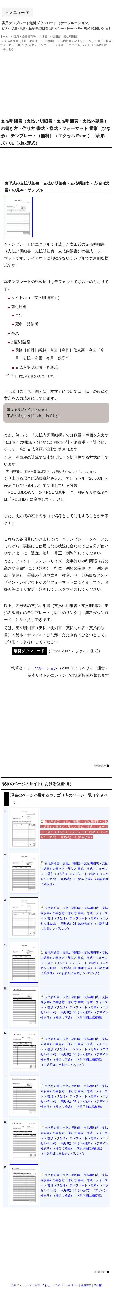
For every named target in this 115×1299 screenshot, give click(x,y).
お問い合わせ (42, 1285)
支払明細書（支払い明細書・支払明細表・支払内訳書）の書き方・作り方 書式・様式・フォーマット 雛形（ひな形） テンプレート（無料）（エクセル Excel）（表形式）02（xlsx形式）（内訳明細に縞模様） (74, 874)
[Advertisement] (56, 83)
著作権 (98, 1285)
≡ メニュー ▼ (18, 12)
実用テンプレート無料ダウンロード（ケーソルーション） (46, 23)
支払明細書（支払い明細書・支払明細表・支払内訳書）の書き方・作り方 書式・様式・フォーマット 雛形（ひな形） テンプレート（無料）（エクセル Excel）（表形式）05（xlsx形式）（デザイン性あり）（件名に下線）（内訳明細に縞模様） (74, 1007)
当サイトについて (21, 1285)
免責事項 (86, 1285)
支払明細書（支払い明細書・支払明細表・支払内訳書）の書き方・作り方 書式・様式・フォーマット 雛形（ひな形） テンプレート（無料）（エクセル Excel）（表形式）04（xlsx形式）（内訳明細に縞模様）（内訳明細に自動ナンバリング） (74, 963)
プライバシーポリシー (65, 1285)
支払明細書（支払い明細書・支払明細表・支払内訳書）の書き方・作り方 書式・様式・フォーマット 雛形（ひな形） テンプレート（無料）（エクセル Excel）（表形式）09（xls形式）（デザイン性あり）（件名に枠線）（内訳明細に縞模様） (74, 1185)
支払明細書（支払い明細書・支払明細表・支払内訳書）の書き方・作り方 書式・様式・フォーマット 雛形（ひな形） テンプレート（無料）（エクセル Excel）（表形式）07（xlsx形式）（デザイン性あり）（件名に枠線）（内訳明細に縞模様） (74, 1096)
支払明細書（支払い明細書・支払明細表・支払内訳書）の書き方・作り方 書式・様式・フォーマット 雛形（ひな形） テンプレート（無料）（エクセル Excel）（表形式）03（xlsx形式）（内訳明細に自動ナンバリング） (74, 918)
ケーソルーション (42, 668)
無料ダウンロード (29, 651)
